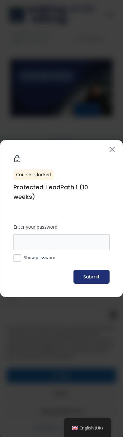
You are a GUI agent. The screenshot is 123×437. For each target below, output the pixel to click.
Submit (91, 277)
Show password (39, 257)
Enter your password (35, 227)
